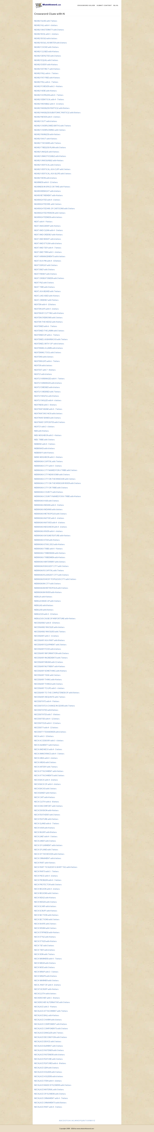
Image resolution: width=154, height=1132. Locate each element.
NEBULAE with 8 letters (43, 605)
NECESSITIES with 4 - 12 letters (46, 719)
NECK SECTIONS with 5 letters (46, 919)
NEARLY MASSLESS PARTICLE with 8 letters (52, 108)
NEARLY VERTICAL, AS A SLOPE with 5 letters (52, 173)
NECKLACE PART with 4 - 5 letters (48, 1107)
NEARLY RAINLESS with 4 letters (47, 134)
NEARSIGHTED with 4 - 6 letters (47, 200)
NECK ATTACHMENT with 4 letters (48, 771)
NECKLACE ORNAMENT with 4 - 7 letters (51, 1098)
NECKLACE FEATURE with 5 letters (48, 1059)
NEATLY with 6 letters (43, 374)
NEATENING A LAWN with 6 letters (48, 348)
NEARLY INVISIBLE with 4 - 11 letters (49, 104)
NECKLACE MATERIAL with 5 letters (49, 1089)
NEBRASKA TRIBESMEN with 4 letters (49, 557)
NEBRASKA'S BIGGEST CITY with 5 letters (51, 566)
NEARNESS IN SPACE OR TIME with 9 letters (52, 187)
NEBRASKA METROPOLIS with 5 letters (50, 514)
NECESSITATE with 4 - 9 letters (46, 701)
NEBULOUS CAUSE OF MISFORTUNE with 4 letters (54, 618)
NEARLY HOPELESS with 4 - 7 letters (48, 95)
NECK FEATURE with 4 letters (46, 819)
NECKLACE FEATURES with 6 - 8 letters (50, 1063)
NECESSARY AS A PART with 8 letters (49, 640)
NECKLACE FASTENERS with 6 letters (49, 1054)
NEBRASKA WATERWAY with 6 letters (49, 562)
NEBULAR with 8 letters (43, 610)
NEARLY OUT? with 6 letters (45, 121)
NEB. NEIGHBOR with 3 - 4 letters (47, 435)
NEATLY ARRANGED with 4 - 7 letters (49, 378)
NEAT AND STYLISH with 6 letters (48, 243)
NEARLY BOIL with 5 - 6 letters (46, 34)
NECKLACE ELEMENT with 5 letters (48, 1046)
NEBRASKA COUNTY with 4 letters (48, 492)
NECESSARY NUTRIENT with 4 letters (49, 666)
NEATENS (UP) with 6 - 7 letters (47, 361)
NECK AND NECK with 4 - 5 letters (48, 749)
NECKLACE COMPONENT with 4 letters (50, 1024)
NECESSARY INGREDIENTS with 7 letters (51, 658)
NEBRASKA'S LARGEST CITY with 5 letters (51, 575)
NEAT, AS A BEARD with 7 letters (47, 291)
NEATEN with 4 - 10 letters (45, 304)
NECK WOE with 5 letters (44, 967)
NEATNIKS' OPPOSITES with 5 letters (49, 422)
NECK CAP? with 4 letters (44, 797)
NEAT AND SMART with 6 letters (47, 239)
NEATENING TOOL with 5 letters (47, 352)
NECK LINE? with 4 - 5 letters (45, 836)
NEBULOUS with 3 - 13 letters (46, 614)
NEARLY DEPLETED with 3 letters (47, 56)
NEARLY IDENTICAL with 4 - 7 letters (49, 99)
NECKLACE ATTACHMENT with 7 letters (51, 1011)
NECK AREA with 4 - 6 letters (46, 758)
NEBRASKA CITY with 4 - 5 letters (48, 466)
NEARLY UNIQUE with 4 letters (46, 152)
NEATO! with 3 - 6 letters (44, 426)
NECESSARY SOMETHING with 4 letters (50, 671)
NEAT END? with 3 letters (44, 269)
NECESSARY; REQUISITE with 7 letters (49, 697)
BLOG (115, 5)
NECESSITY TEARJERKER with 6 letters (50, 732)
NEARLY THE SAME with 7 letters (47, 143)
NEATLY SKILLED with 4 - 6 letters (47, 400)
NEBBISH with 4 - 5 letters (44, 444)
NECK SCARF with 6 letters (45, 906)
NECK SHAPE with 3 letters (45, 924)
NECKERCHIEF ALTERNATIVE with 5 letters (52, 1002)
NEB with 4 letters (41, 431)
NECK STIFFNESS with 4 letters (46, 932)
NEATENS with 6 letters (43, 357)
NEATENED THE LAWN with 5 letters (49, 331)
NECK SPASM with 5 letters (45, 928)
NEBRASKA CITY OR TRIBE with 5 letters (51, 487)
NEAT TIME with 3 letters (44, 287)
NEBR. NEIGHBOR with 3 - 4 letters (48, 457)
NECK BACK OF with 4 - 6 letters (47, 784)
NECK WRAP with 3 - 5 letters (46, 972)
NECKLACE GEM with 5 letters (46, 1068)
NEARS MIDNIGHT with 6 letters (47, 191)
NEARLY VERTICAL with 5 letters (47, 165)
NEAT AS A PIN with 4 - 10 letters (47, 261)
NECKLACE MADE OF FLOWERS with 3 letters (52, 1085)
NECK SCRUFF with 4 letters (45, 911)
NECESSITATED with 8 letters (46, 710)
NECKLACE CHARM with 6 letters (48, 1020)
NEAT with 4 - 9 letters (43, 221)
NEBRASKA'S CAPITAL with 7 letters (49, 570)
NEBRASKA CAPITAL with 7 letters (48, 461)
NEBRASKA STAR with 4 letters (47, 540)
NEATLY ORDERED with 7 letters (47, 392)
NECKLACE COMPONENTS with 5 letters (51, 1028)
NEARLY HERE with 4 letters (45, 91)
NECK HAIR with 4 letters (44, 828)
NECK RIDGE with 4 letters (45, 897)
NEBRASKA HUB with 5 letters (46, 501)
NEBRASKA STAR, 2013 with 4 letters (49, 544)
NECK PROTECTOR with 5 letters (48, 884)
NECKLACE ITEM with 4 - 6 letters (48, 1081)
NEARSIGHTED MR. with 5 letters (47, 204)
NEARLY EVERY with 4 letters (46, 64)
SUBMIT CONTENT (104, 5)
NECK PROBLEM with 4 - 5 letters (47, 880)
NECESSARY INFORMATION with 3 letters (51, 653)
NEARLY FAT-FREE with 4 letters (47, 77)
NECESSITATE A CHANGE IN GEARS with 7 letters (54, 706)
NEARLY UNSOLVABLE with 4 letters (48, 160)
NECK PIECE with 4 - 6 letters (46, 876)
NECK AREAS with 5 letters (45, 762)
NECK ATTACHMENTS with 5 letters (49, 775)
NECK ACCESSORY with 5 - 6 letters (48, 740)
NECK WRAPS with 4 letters (45, 976)
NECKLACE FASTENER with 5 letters (49, 1050)
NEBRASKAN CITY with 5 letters (47, 583)
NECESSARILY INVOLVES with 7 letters (49, 631)
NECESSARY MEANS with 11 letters (48, 662)
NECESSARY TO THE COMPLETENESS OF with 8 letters (56, 692)
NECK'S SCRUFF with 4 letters (46, 989)
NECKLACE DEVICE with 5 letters (47, 1041)
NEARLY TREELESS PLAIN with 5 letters (50, 147)
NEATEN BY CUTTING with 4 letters (49, 313)
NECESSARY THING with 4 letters (48, 679)
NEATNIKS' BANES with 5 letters (47, 418)
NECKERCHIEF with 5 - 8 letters (47, 998)
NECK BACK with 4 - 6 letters (46, 780)
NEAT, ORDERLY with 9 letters (46, 300)
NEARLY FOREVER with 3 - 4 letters (48, 86)
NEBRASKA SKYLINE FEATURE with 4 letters (52, 535)
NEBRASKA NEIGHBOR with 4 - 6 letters (50, 527)
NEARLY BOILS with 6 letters (45, 38)
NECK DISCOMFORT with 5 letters (48, 806)
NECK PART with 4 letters (44, 863)
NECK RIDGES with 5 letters (45, 902)
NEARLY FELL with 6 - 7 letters (46, 82)
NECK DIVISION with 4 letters (46, 810)
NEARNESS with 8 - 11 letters (46, 182)
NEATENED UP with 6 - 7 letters (47, 335)
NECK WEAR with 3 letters (45, 963)
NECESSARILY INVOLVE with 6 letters (49, 627)
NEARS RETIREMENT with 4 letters (48, 195)
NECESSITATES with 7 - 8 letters (47, 714)
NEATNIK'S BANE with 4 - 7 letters (48, 409)
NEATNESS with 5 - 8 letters (45, 405)
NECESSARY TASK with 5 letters (47, 675)
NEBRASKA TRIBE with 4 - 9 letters (48, 549)
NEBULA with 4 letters (43, 597)
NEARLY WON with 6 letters (45, 178)
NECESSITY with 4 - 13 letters (46, 727)
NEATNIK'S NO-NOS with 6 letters (48, 413)
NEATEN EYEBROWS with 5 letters (48, 317)
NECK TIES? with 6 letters (44, 950)
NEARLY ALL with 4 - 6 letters (46, 25)
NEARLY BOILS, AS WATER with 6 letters (50, 43)
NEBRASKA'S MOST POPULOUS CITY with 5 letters (55, 579)
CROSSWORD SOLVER (86, 5)
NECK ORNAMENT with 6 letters (47, 858)
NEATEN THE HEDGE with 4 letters (48, 322)
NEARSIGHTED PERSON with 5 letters (49, 213)
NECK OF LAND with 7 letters (46, 849)
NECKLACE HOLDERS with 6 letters (48, 1076)
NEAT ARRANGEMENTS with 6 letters (49, 256)
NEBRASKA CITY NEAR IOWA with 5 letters (52, 474)
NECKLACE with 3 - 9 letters (45, 1007)
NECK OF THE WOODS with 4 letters (49, 854)
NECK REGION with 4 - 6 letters (47, 889)
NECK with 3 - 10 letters (44, 736)
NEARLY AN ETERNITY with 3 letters (49, 30)
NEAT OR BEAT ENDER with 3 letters (49, 278)
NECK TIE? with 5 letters (44, 945)
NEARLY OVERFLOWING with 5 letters (49, 130)
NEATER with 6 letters (43, 365)
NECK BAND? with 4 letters (45, 793)
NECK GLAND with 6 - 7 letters (46, 823)
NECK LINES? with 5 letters (45, 841)
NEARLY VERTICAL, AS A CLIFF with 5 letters (52, 169)
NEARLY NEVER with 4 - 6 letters (47, 117)
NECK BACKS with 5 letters (45, 788)
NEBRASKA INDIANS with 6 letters (48, 509)
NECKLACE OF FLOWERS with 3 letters (50, 1094)
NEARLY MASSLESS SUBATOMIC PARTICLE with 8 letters (57, 112)
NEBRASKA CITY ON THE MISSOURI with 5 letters (54, 479)
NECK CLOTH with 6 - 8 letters (46, 802)
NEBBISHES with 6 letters (44, 448)
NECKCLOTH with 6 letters (45, 993)
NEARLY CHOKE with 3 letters (46, 47)
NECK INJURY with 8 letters (45, 832)
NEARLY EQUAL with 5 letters (46, 60)
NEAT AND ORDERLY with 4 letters (48, 234)
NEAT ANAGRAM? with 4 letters (47, 226)
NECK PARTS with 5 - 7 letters (46, 871)
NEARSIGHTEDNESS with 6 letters (48, 217)
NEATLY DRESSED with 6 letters (47, 387)
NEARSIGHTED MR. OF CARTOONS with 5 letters (54, 208)
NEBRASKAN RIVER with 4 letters (48, 592)
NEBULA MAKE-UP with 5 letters (47, 601)
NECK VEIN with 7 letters (44, 954)
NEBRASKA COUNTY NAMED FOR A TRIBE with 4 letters (57, 496)
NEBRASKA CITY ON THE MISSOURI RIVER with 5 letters (57, 483)
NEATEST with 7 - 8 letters (45, 370)
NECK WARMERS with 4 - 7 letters (48, 959)
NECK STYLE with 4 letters (45, 937)
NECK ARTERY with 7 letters (46, 767)
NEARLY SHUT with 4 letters (45, 139)
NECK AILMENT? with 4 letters (46, 745)
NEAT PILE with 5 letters (44, 282)
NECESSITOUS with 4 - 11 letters (47, 723)
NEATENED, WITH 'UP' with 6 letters (49, 344)
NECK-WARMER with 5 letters (46, 980)
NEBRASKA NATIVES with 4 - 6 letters (49, 522)
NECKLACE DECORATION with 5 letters (50, 1037)
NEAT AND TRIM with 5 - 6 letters (48, 252)
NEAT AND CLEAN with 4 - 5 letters (48, 230)
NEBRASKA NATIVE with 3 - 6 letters (49, 518)
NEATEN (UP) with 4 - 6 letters (46, 309)
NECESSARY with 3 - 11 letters (46, 636)
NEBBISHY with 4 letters (44, 453)
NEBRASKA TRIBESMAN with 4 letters (49, 553)
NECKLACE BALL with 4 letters (46, 1015)
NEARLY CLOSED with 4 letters (46, 51)
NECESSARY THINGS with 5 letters (48, 684)
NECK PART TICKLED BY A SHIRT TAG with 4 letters (55, 867)
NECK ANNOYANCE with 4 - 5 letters (49, 754)
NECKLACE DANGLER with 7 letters (48, 1033)
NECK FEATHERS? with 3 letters (47, 815)
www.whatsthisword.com (85, 1128)
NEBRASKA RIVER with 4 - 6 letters (48, 531)
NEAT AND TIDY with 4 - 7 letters (47, 248)
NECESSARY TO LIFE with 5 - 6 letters (49, 688)
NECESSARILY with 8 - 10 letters (47, 623)
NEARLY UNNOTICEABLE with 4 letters (50, 156)
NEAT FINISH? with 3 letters (45, 274)
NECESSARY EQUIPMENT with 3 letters (50, 644)
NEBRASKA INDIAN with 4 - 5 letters (49, 505)
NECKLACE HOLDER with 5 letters (48, 1072)
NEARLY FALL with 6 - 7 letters (46, 73)
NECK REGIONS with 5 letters (46, 893)
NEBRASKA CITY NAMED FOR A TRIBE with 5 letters (55, 470)
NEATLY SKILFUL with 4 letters (46, 396)
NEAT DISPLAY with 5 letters (46, 265)
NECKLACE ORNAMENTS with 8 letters (50, 1102)
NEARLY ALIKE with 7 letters (45, 21)
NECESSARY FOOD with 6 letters (47, 649)
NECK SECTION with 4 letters (46, 915)
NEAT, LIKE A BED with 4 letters (47, 296)
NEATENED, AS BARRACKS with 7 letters (51, 339)
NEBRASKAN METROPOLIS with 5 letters (51, 588)
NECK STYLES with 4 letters (45, 941)
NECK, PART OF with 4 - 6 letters (47, 985)
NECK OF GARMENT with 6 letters (48, 845)
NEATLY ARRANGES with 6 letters (48, 383)
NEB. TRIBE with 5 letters (44, 439)
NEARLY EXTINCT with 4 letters (47, 69)
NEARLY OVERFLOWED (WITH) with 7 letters (52, 126)
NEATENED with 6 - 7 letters (45, 326)
